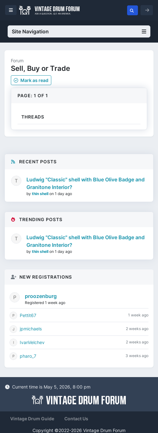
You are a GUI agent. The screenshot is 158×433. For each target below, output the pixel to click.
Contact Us (76, 418)
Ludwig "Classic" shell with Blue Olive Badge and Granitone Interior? (85, 183)
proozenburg (41, 296)
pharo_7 (28, 356)
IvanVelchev (32, 342)
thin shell (40, 193)
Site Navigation (79, 31)
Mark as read (31, 80)
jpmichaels (31, 328)
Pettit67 (28, 315)
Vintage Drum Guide (32, 418)
